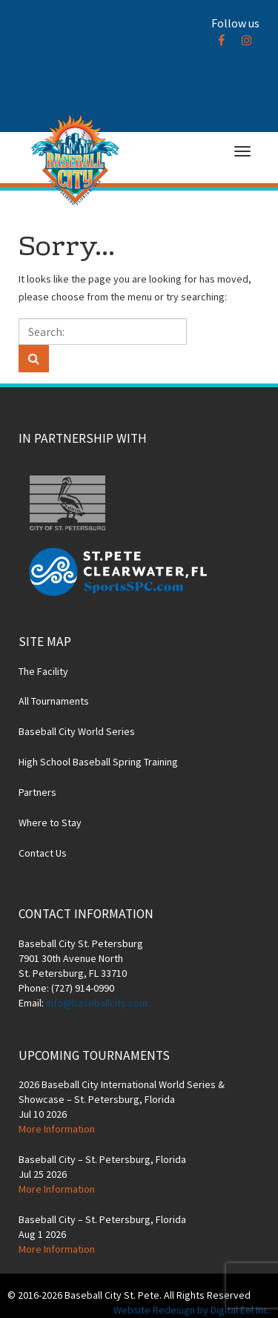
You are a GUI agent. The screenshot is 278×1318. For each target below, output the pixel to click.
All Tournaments (54, 701)
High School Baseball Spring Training (98, 761)
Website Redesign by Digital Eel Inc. (192, 1310)
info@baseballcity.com (97, 1002)
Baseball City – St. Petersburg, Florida (102, 1159)
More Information (57, 1129)
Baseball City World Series (77, 731)
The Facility (43, 671)
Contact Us (43, 853)
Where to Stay (50, 822)
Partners (37, 792)
